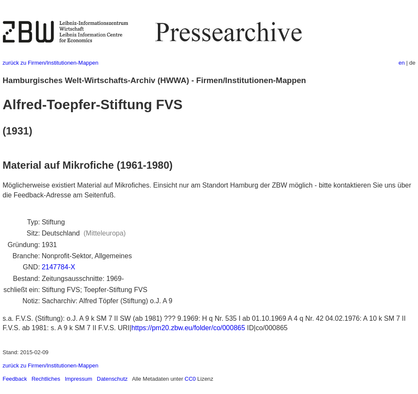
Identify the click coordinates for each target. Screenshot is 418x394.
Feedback (15, 379)
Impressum (78, 379)
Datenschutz (112, 379)
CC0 (190, 379)
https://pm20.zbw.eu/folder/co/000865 (188, 327)
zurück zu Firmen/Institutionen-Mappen (50, 63)
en (402, 63)
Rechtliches (46, 379)
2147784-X (58, 267)
